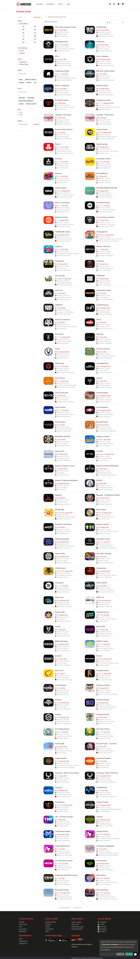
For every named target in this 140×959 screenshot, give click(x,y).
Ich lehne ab (120, 954)
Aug (35, 36)
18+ (21, 112)
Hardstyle (21, 82)
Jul (23, 36)
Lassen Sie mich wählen (108, 954)
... (71, 907)
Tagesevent (23, 62)
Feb (35, 26)
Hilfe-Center (23, 924)
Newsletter (22, 931)
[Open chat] (135, 954)
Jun (35, 33)
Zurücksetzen (37, 17)
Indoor (22, 51)
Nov (23, 42)
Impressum (23, 943)
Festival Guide (77, 907)
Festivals (48, 924)
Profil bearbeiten (77, 929)
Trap (35, 82)
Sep (23, 39)
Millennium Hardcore (30, 79)
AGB (20, 939)
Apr (35, 29)
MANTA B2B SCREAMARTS (26, 101)
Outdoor (22, 53)
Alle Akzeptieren (130, 954)
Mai (23, 33)
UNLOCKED (22, 98)
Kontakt (21, 922)
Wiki (20, 927)
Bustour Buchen (50, 922)
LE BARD (21, 104)
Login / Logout (76, 922)
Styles (47, 927)
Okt (35, 39)
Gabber (21, 79)
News (47, 931)
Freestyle (28, 82)
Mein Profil (75, 924)
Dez (35, 42)
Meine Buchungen (77, 927)
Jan (23, 26)
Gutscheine (23, 929)
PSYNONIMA (30, 98)
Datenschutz (23, 941)
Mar (23, 29)
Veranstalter (49, 929)
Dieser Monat (24, 23)
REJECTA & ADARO (31, 104)
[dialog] (118, 948)
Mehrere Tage (24, 64)
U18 (21, 115)
